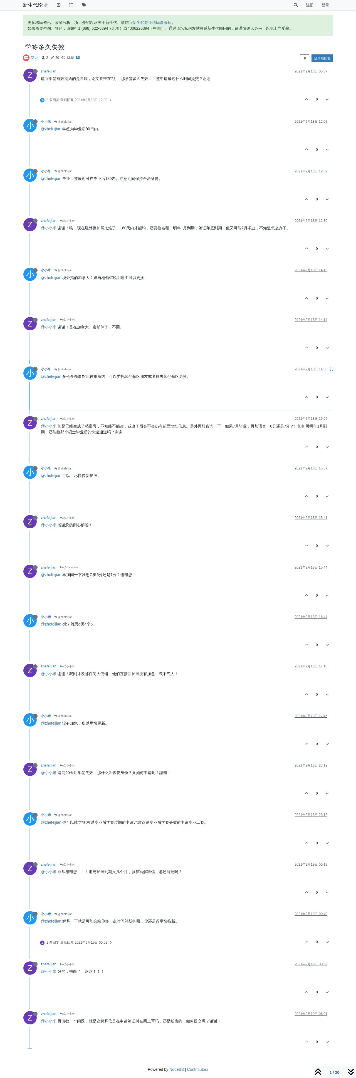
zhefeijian (48, 71)
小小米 (46, 122)
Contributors (197, 1069)
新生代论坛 (35, 5)
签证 (34, 57)
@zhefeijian (63, 121)
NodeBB (176, 1069)
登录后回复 (322, 58)
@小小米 (67, 220)
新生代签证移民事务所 (152, 22)
